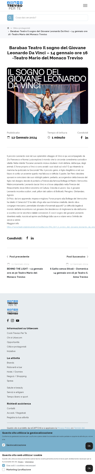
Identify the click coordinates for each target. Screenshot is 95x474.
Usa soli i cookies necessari (21, 465)
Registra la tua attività (18, 417)
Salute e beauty (15, 388)
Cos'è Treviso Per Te (17, 333)
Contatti (11, 408)
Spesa (10, 381)
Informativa (29, 462)
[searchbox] (48, 17)
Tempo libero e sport (17, 397)
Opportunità (13, 342)
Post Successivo (77, 256)
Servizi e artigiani (15, 392)
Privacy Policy (64, 428)
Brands (10, 363)
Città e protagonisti (23, 28)
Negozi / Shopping (16, 376)
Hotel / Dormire (15, 372)
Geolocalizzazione (16, 445)
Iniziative (11, 351)
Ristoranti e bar (14, 367)
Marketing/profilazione (18, 469)
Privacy (21, 462)
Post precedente (18, 256)
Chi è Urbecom (14, 338)
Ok (89, 446)
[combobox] (47, 18)
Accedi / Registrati (16, 413)
